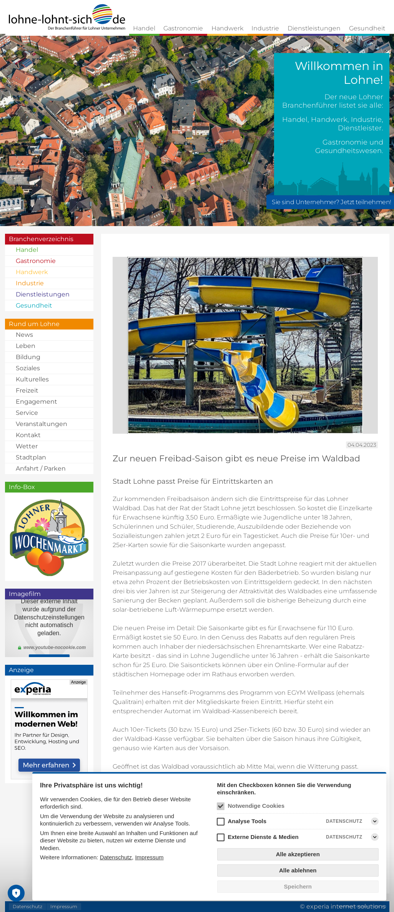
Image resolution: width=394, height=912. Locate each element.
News (24, 334)
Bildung (28, 357)
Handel (144, 28)
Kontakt (28, 435)
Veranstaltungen (41, 424)
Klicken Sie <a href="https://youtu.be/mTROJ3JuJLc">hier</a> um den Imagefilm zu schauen (49, 628)
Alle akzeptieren (298, 854)
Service (27, 412)
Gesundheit (367, 28)
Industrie (265, 28)
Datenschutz (116, 857)
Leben (25, 345)
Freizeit (27, 390)
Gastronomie (183, 28)
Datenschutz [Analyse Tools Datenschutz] (344, 821)
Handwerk (227, 28)
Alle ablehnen (298, 870)
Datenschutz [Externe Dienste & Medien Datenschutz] (344, 837)
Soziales (28, 368)
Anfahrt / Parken (41, 468)
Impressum (149, 857)
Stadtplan (31, 457)
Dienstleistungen (314, 28)
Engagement (36, 401)
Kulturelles (32, 379)
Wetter (27, 446)
